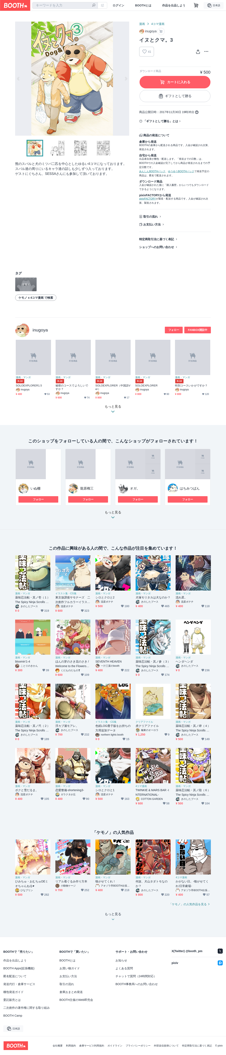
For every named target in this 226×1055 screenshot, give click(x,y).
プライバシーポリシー (138, 1045)
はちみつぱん (190, 488)
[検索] (93, 6)
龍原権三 (87, 488)
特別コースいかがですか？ (191, 385)
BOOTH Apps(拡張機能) (18, 968)
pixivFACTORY (147, 198)
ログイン (118, 5)
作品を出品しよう (173, 5)
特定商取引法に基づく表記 (156, 239)
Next (126, 78)
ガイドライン (114, 1045)
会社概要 (58, 1045)
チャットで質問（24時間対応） (136, 976)
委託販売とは (12, 999)
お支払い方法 (152, 224)
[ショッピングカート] (196, 5)
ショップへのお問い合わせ (156, 247)
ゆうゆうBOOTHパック (181, 171)
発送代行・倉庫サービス (19, 984)
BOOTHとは (143, 5)
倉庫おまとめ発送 (71, 992)
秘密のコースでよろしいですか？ (72, 387)
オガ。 (135, 488)
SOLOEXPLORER (146, 385)
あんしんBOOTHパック (152, 171)
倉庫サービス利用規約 (91, 1045)
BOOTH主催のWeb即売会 (76, 999)
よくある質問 (124, 968)
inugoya (40, 330)
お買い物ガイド (70, 968)
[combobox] (65, 5)
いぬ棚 (35, 488)
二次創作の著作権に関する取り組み (26, 1007)
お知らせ (121, 960)
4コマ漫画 (157, 24)
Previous (18, 78)
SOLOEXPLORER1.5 (29, 385)
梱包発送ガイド (13, 992)
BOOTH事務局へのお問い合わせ (136, 984)
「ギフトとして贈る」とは (160, 121)
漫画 (142, 24)
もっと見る (113, 516)
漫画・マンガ (23, 377)
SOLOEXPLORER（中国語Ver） (112, 387)
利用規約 (71, 1045)
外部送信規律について (166, 1045)
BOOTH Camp (12, 1015)
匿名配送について (15, 976)
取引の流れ (150, 216)
